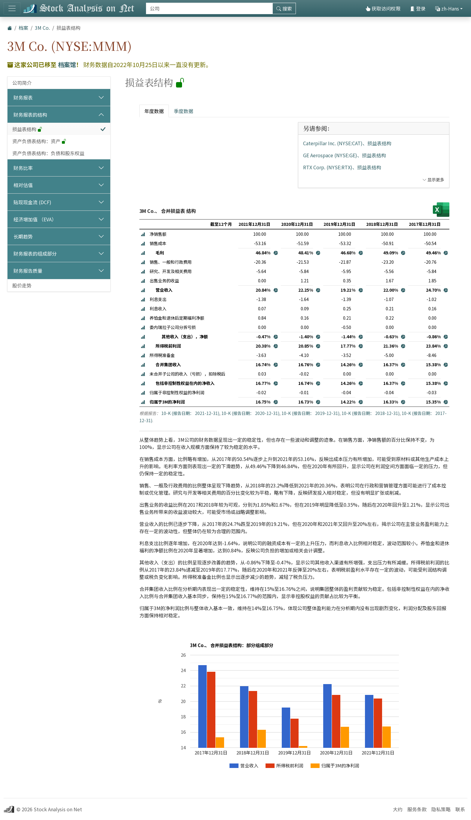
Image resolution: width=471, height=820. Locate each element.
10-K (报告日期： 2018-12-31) (371, 413)
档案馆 (67, 64)
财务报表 (23, 97)
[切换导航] (12, 8)
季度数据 (183, 111)
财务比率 (23, 167)
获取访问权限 (383, 8)
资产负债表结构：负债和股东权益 (48, 153)
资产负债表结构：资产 (39, 141)
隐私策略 (441, 809)
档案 (23, 27)
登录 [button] (418, 8)
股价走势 (22, 285)
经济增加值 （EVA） (35, 219)
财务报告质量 (28, 270)
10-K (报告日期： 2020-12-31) (250, 413)
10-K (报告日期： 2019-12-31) (310, 413)
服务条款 (417, 809)
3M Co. (42, 27)
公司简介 (22, 82)
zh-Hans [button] (447, 8)
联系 (460, 809)
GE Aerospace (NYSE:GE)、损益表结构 (344, 155)
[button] (143, 234)
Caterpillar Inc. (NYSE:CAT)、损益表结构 (347, 143)
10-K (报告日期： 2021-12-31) (190, 413)
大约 (398, 809)
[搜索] (209, 8)
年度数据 (154, 111)
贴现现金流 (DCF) (32, 202)
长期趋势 (23, 236)
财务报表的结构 (30, 114)
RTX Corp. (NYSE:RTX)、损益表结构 (342, 167)
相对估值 (23, 185)
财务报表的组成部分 (35, 253)
